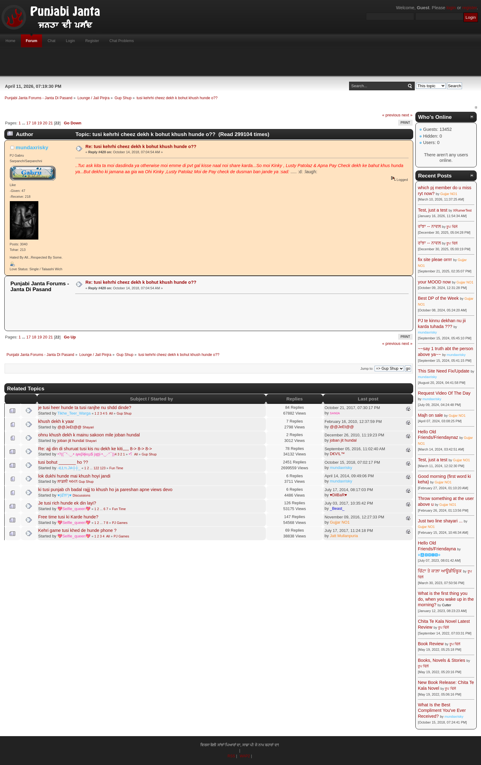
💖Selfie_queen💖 (73, 508)
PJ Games (119, 523)
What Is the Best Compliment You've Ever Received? (442, 710)
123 (103, 468)
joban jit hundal (70, 440)
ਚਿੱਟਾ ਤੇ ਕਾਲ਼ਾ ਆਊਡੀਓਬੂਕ (440, 570)
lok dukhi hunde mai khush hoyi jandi (74, 476)
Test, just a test (432, 210)
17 (28, 123)
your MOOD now (434, 281)
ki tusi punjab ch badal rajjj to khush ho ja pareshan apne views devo (105, 489)
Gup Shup (124, 413)
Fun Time (116, 468)
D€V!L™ (337, 453)
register (469, 7)
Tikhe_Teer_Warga (73, 413)
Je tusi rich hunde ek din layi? (67, 503)
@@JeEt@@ (69, 427)
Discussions (81, 495)
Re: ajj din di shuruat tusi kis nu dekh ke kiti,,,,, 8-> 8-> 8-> (95, 448)
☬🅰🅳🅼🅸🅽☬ (429, 555)
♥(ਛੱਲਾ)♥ (64, 495)
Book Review (431, 643)
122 (96, 468)
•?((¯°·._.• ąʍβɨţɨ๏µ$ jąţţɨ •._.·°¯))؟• (94, 454)
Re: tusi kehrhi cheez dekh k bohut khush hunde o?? (141, 146)
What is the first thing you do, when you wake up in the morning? (446, 599)
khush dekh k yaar (56, 421)
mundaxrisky (32, 147)
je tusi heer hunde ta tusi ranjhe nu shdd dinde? (84, 407)
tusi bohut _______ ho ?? (63, 462)
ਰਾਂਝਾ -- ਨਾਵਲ (429, 226)
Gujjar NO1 (340, 522)
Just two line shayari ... (440, 520)
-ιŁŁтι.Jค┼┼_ (68, 468)
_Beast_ (337, 508)
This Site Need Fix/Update (443, 371)
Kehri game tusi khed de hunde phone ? (77, 530)
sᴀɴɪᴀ (335, 413)
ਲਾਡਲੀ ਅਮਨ (67, 481)
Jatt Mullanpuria (344, 535)
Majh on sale (430, 415)
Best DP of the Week (439, 298)
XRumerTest (462, 210)
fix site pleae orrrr (435, 259)
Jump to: (366, 368)
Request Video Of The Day (444, 393)
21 (50, 123)
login (451, 7)
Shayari (88, 427)
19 (39, 123)
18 (34, 123)
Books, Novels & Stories (441, 660)
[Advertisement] (240, 62)
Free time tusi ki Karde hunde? (68, 516)
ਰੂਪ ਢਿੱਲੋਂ (451, 226)
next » (407, 115)
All (111, 413)
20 (45, 123)
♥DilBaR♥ (338, 495)
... (24, 123)
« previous (391, 115)
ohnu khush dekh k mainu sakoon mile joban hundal (89, 434)
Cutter (446, 605)
